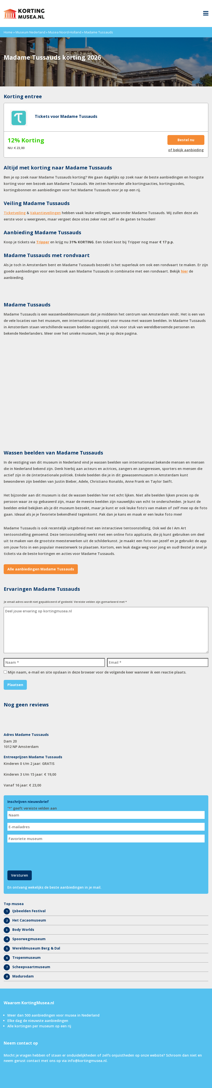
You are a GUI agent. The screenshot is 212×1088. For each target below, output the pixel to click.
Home (8, 32)
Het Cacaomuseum (29, 920)
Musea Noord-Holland (64, 32)
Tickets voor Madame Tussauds (66, 116)
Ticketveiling (15, 212)
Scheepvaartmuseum (31, 966)
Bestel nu (186, 140)
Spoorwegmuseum (29, 939)
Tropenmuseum (26, 957)
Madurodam (23, 976)
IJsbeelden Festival (29, 911)
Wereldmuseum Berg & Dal (36, 948)
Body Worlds (23, 929)
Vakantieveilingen (45, 212)
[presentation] (44, 856)
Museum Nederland (30, 32)
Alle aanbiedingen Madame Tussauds (40, 569)
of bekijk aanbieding (186, 150)
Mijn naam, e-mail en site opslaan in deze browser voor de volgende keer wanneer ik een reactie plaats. (97, 672)
